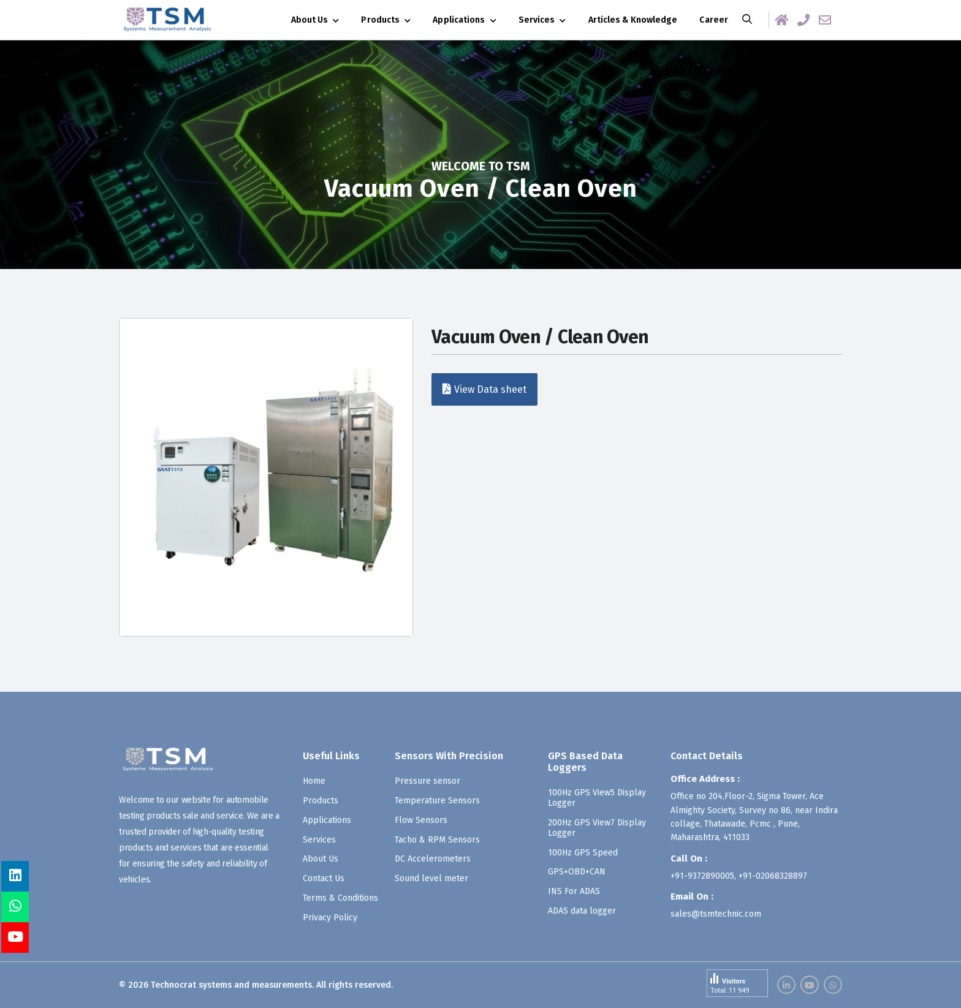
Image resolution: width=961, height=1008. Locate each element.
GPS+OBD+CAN (577, 871)
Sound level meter (431, 878)
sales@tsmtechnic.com (715, 914)
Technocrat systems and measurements (231, 985)
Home (314, 781)
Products (380, 20)
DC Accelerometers (433, 859)
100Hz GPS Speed (583, 852)
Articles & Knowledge (633, 20)
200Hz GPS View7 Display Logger (597, 827)
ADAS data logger (582, 911)
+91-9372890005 (702, 876)
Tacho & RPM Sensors (437, 839)
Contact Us (323, 878)
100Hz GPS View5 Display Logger (597, 797)
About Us (310, 20)
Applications (459, 20)
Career (713, 20)
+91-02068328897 (773, 876)
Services (536, 20)
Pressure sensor (427, 781)
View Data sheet (484, 389)
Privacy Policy (330, 917)
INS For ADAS (574, 891)
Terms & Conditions (340, 898)
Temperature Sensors (437, 800)
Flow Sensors (421, 820)
